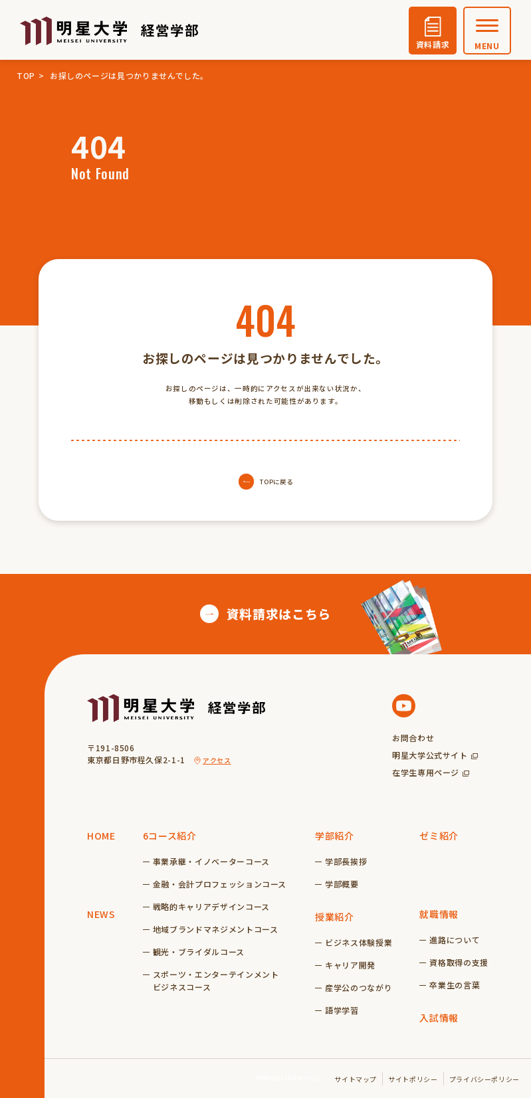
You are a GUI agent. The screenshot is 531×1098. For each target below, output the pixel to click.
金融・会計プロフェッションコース (219, 883)
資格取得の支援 (458, 962)
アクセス (217, 760)
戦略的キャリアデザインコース (211, 906)
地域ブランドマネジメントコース (215, 929)
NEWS (101, 914)
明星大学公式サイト (430, 755)
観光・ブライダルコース (199, 951)
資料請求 (433, 44)
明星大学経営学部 (109, 31)
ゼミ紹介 (439, 835)
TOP (26, 75)
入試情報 (439, 1017)
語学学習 (342, 1010)
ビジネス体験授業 (358, 942)
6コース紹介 (170, 835)
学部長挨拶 (346, 861)
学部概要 (342, 883)
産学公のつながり (358, 987)
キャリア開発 (350, 964)
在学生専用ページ (425, 772)
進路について (454, 939)
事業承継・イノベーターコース (211, 861)
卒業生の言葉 (454, 984)
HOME (101, 835)
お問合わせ (413, 737)
